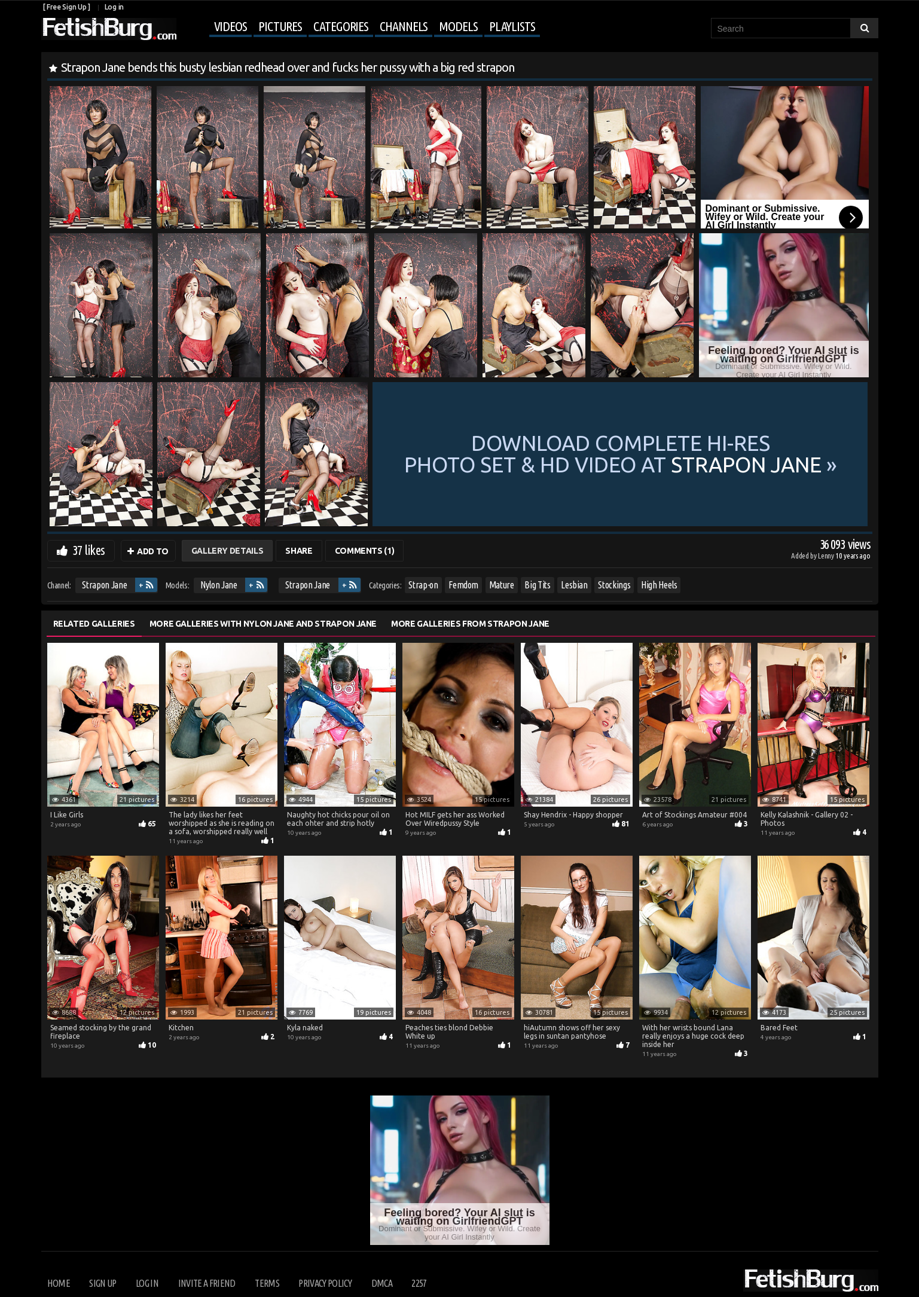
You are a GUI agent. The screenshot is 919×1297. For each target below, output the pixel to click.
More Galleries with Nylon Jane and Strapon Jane (263, 623)
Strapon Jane (104, 584)
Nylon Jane (218, 584)
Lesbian (574, 584)
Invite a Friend (207, 1283)
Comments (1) (365, 551)
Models (458, 26)
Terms (267, 1283)
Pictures (280, 26)
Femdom (463, 584)
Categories (340, 26)
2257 (418, 1283)
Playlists (512, 26)
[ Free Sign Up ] (66, 7)
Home (58, 1283)
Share (298, 551)
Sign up (102, 1283)
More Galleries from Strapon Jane (470, 623)
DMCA (381, 1283)
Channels (404, 26)
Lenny (826, 555)
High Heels (659, 584)
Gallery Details (227, 551)
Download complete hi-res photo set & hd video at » (620, 454)
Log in (114, 7)
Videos (230, 26)
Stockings (614, 584)
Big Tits (537, 584)
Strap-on (423, 584)
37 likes (88, 549)
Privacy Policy (325, 1283)
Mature (501, 584)
